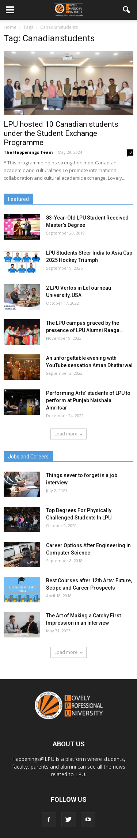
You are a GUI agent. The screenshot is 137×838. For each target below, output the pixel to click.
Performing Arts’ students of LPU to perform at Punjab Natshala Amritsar (88, 400)
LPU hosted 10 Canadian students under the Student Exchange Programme (61, 133)
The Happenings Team (28, 152)
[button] (127, 10)
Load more (68, 434)
